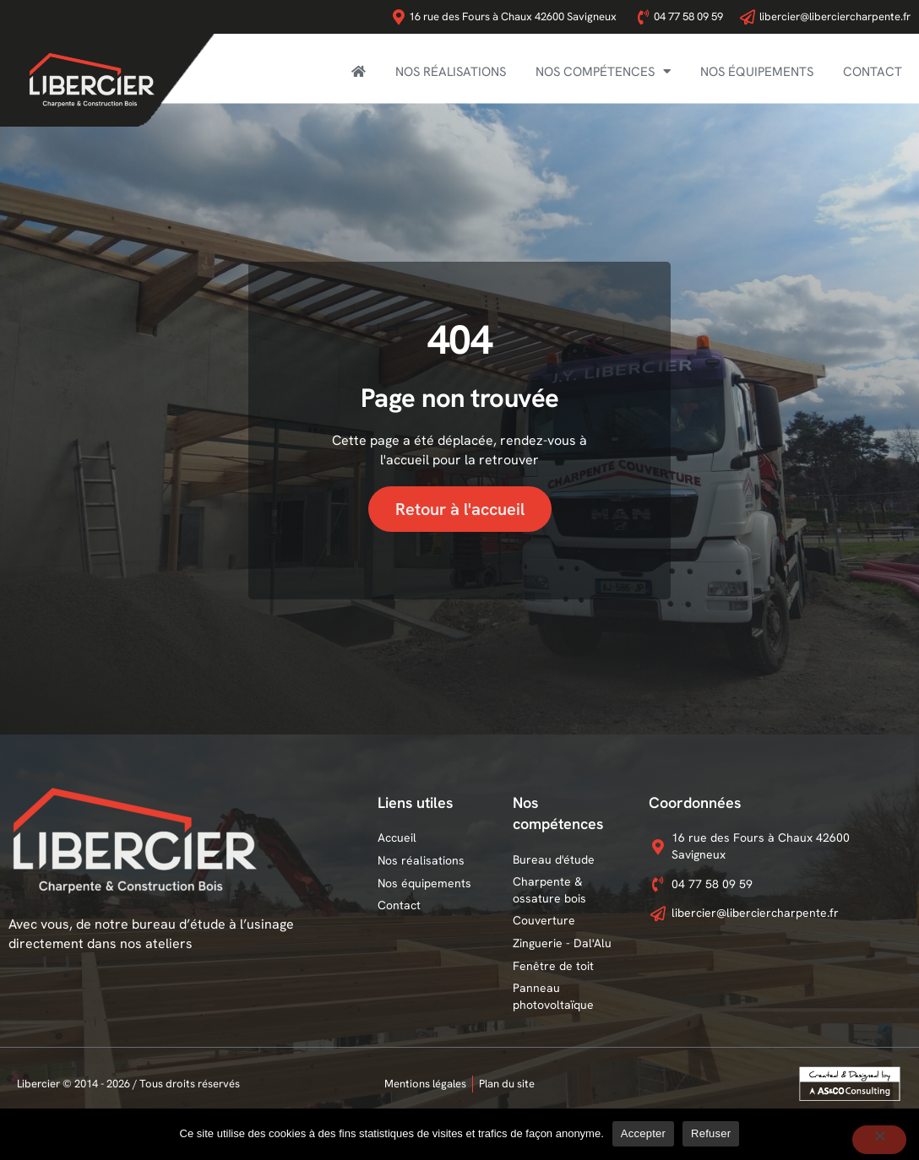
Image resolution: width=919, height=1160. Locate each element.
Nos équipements (756, 71)
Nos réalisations (450, 71)
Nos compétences (603, 71)
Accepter (643, 1133)
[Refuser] (879, 1139)
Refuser (711, 1133)
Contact (872, 71)
